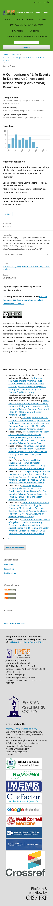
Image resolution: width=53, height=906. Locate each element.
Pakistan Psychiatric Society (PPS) (25, 642)
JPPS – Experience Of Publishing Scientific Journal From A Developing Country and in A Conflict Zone (28, 488)
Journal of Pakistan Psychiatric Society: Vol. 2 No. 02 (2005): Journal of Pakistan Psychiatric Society (28, 426)
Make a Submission (15, 547)
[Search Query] (26, 42)
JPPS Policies (18, 30)
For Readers (9, 564)
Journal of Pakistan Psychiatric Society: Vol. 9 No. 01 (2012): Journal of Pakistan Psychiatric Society (26, 465)
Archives (42, 19)
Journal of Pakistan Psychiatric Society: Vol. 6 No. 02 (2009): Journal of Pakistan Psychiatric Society (26, 440)
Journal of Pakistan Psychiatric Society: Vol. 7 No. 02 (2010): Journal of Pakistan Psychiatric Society (27, 453)
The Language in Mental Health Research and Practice (26, 447)
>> (9, 538)
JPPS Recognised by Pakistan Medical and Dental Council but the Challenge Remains (28, 434)
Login (46, 2)
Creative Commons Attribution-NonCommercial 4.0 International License (25, 300)
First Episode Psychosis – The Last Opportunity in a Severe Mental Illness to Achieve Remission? (29, 474)
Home (7, 19)
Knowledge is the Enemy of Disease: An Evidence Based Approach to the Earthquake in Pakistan (29, 420)
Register (37, 2)
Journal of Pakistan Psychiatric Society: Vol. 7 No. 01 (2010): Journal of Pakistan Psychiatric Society (27, 389)
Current (30, 19)
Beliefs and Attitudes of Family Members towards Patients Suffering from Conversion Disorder (28, 403)
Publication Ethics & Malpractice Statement (27, 36)
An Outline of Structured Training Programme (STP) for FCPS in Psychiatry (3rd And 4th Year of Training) (27, 382)
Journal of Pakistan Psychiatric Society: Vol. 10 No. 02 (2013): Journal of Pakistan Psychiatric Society (28, 497)
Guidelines (35, 30)
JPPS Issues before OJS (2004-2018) (26, 25)
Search (26, 47)
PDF (8, 214)
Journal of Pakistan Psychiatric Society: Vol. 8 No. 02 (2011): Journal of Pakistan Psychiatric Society (28, 480)
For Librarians (10, 573)
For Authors (9, 569)
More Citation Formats (14, 254)
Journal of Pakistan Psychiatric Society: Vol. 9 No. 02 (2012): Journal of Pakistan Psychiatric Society (27, 514)
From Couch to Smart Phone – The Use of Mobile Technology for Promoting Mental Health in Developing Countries (28, 506)
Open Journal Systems (14, 623)
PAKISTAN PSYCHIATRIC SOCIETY (21, 729)
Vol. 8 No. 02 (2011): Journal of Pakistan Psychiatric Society (24, 59)
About (18, 19)
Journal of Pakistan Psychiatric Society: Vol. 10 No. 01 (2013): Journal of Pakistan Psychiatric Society (28, 412)
